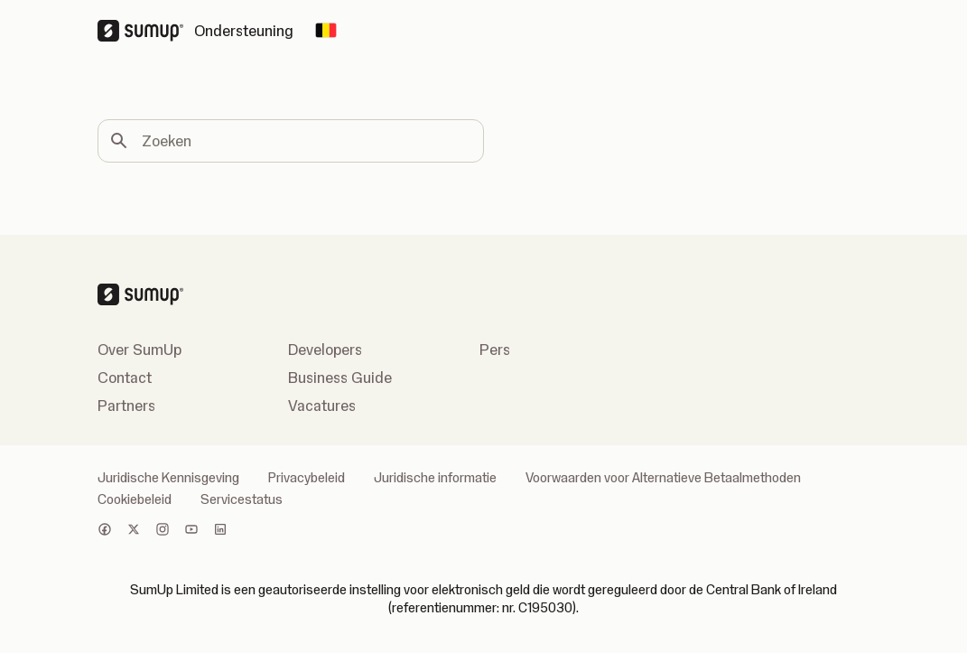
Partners (126, 405)
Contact (125, 377)
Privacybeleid (306, 478)
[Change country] (326, 30)
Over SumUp (139, 349)
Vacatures (322, 405)
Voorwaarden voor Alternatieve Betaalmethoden (663, 478)
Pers (494, 349)
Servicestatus (241, 499)
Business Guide (340, 377)
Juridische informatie (435, 478)
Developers (325, 349)
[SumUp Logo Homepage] (146, 30)
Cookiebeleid (135, 499)
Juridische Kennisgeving (168, 478)
